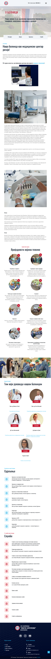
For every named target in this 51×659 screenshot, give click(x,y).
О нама (6, 644)
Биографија (15, 401)
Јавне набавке (7, 646)
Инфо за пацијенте (8, 648)
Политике (7, 650)
